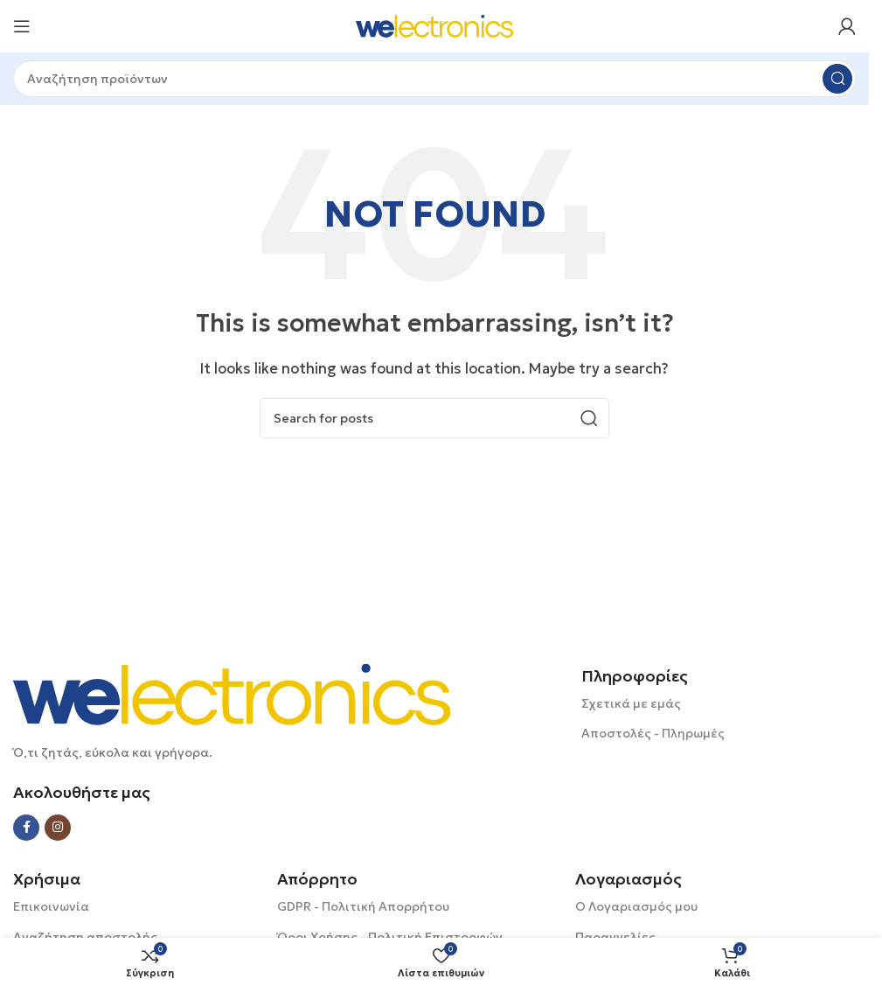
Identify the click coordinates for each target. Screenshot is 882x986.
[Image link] (231, 693)
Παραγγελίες (615, 937)
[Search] (434, 78)
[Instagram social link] (58, 828)
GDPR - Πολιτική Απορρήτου (363, 906)
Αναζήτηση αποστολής (85, 937)
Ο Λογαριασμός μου (636, 906)
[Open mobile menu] (21, 26)
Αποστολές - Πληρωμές (653, 733)
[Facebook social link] (26, 828)
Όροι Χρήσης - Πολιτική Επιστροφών (390, 937)
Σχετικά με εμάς (631, 703)
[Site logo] (434, 25)
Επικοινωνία (51, 906)
